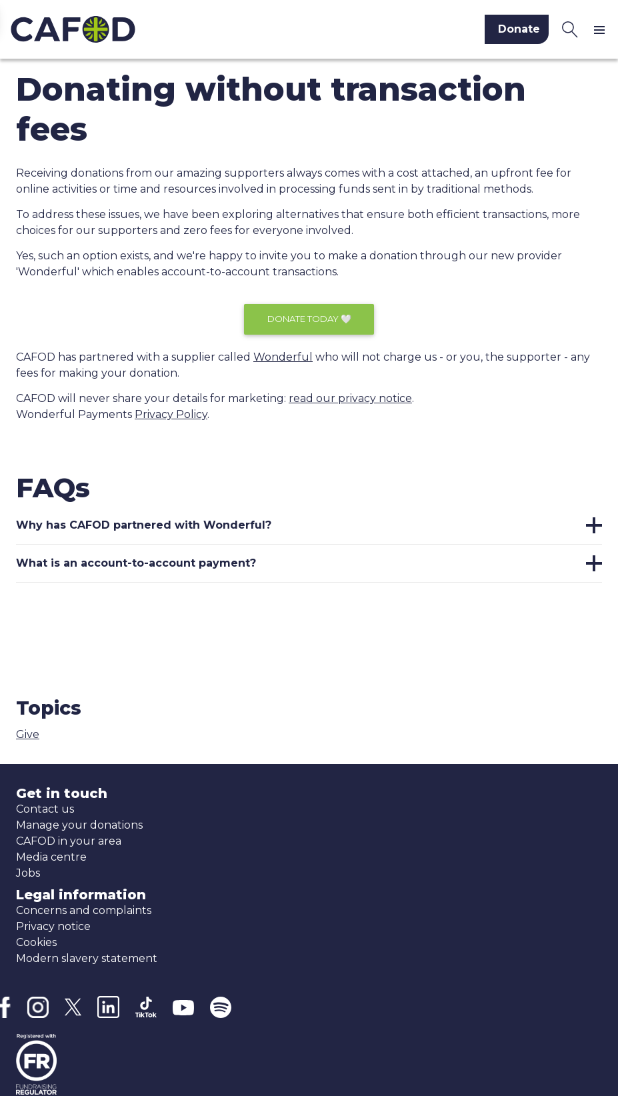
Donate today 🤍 (309, 318)
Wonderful (283, 357)
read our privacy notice (350, 398)
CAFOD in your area (68, 841)
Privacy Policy (171, 414)
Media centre (51, 857)
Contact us (45, 809)
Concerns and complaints (83, 910)
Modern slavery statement (86, 958)
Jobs (28, 873)
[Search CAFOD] (570, 29)
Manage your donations (79, 825)
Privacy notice (53, 926)
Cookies (36, 942)
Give (27, 734)
